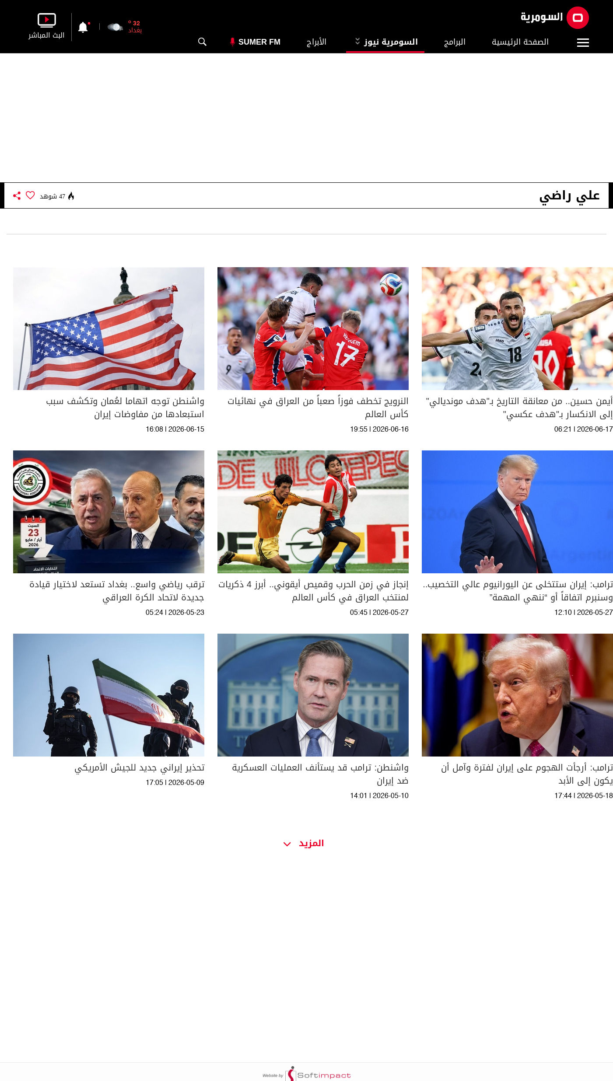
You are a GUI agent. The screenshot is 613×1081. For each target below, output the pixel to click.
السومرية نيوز (385, 42)
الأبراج (316, 42)
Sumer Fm (259, 42)
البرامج (455, 42)
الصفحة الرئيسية (520, 42)
